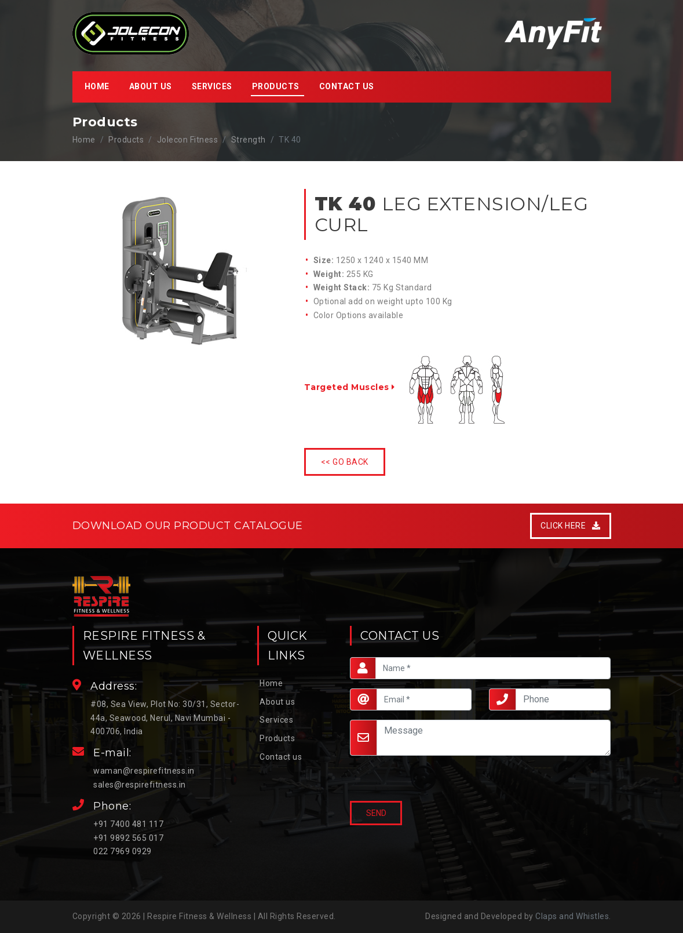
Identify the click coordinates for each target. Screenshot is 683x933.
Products (277, 738)
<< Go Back (344, 461)
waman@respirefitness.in (144, 770)
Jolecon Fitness (187, 139)
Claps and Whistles (572, 916)
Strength (248, 139)
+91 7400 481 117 (128, 824)
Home (97, 86)
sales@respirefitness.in (139, 784)
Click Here (570, 525)
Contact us (346, 86)
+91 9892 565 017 (128, 838)
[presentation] (405, 779)
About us (150, 86)
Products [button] (276, 86)
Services (212, 86)
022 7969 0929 (122, 851)
